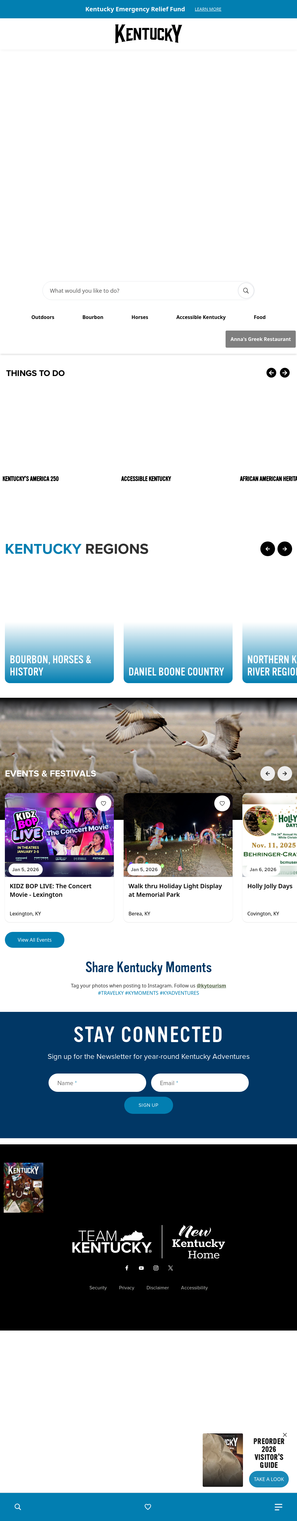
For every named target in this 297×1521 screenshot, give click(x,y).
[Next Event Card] (284, 674)
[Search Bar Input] (142, 191)
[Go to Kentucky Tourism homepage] (148, 33)
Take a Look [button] (269, 1479)
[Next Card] (285, 274)
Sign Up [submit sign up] (148, 1005)
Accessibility (194, 1188)
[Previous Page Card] (267, 449)
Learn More (208, 9)
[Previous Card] (271, 274)
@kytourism (211, 886)
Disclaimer (158, 1188)
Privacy (126, 1188)
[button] (18, 1507)
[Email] (200, 983)
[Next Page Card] (284, 449)
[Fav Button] (103, 704)
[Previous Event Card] (267, 674)
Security (98, 1188)
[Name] (97, 983)
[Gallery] (148, 9)
